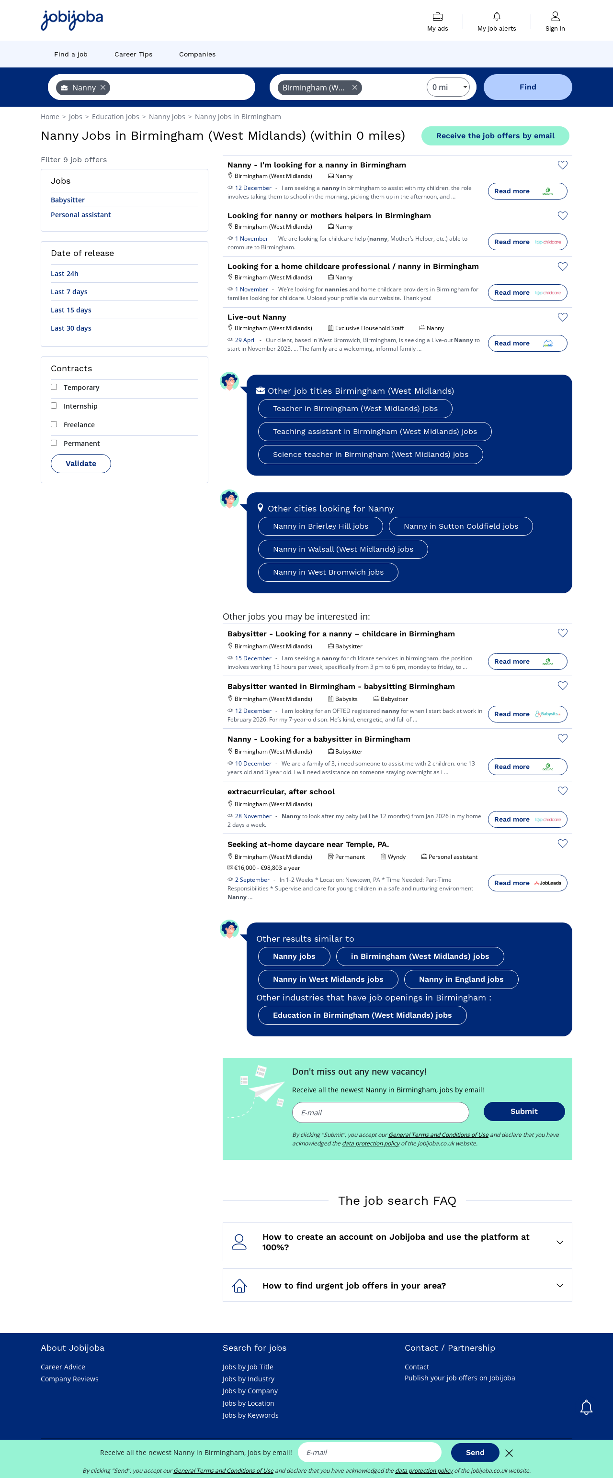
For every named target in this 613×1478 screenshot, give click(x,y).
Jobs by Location (248, 1403)
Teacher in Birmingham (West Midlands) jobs (355, 408)
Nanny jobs (294, 956)
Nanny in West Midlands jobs (328, 979)
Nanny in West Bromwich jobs (328, 572)
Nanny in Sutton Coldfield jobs (461, 526)
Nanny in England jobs (461, 979)
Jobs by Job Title (248, 1366)
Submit (524, 1111)
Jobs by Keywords (251, 1415)
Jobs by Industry (248, 1378)
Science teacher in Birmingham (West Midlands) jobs (370, 454)
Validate (81, 463)
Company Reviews (70, 1378)
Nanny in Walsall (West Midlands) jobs (343, 549)
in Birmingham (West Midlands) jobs (420, 956)
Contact (417, 1366)
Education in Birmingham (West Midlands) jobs (362, 1015)
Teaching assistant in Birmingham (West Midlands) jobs (375, 431)
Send (475, 1452)
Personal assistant (81, 214)
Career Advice (63, 1366)
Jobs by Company (250, 1390)
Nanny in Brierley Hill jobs (320, 526)
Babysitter (68, 199)
